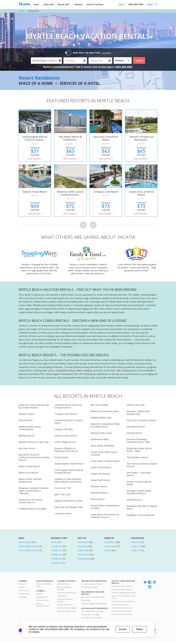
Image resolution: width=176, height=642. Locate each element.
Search (139, 60)
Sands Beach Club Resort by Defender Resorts (105, 515)
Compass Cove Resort (66, 413)
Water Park (83, 550)
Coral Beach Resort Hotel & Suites (69, 421)
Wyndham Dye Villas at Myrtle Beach (142, 507)
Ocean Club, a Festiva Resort (105, 461)
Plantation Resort (99, 492)
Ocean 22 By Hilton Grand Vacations (104, 453)
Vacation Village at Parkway (92, 584)
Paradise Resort (99, 486)
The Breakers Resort (137, 457)
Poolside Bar (84, 558)
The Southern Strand (28, 550)
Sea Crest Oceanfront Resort (141, 420)
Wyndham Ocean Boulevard (141, 515)
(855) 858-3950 (135, 4)
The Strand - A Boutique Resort (139, 474)
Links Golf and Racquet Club (68, 507)
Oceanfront (109, 542)
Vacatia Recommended (42, 604)
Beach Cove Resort (28, 472)
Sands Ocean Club (136, 404)
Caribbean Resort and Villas (32, 508)
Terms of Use (24, 590)
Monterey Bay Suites (101, 433)
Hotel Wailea (62, 596)
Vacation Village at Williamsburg (93, 603)
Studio (54, 542)
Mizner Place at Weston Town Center (123, 597)
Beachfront (83, 542)
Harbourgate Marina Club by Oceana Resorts (69, 471)
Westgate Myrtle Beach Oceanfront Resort (139, 492)
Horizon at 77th (63, 488)
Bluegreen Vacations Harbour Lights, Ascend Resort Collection (34, 491)
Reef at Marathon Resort (121, 611)
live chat (107, 67)
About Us (22, 584)
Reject (139, 629)
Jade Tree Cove (62, 494)
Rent (36, 4)
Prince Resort (98, 499)
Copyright (22, 597)
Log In (121, 4)
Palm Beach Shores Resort (122, 586)
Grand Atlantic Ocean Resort (69, 463)
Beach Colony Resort (29, 466)
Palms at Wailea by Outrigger (64, 588)
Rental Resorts (42, 597)
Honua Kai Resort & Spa (66, 592)
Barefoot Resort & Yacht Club (34, 442)
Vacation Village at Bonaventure (124, 592)
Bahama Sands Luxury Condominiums (30, 428)
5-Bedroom (56, 562)
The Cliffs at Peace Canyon (91, 618)
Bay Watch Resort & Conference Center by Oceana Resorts (34, 457)
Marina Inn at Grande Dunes (105, 411)
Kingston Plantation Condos (69, 500)
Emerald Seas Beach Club (122, 614)
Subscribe (48, 4)
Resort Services (95, 4)
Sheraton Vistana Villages (67, 608)
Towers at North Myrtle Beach (139, 483)
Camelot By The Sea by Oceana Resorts (30, 501)
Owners (78, 4)
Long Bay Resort (63, 513)
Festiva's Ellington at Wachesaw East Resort (66, 449)
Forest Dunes (61, 457)
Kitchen (107, 550)
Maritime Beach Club (101, 417)
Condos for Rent (42, 600)
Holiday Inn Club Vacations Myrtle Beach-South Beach (68, 480)
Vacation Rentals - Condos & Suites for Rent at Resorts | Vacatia (24, 3)
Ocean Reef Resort (100, 480)
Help (150, 4)
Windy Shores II (135, 499)
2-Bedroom (56, 550)
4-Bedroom (56, 558)
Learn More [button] (106, 53)
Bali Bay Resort (26, 435)
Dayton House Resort (66, 435)
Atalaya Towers (27, 413)
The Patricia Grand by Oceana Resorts (142, 465)
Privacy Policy (24, 594)
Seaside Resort (134, 433)
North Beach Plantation (102, 445)
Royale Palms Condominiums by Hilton (105, 506)
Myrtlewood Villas (100, 439)
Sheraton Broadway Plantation (65, 600)
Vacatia (39, 594)
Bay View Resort (27, 448)
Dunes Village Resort (65, 442)
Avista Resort (26, 420)
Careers (22, 587)
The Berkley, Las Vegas (90, 614)
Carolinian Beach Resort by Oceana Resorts (68, 406)
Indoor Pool (83, 554)
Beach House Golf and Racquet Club (30, 480)
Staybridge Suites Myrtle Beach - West (139, 449)
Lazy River (82, 546)
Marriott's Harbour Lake (66, 611)
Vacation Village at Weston (122, 589)
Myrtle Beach (25, 542)
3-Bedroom (56, 554)
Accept (122, 629)
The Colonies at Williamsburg (92, 597)
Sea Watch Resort (136, 426)
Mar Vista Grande (99, 404)
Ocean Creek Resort (101, 467)
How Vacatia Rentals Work (44, 585)
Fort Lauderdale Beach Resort (123, 601)
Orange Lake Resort (65, 604)
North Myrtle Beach (28, 546)
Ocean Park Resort (100, 473)
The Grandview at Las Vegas (92, 611)
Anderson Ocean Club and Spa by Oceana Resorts (34, 406)
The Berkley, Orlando (89, 587)
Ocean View (110, 546)
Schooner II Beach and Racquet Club (138, 412)
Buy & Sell (64, 4)
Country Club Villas (64, 429)
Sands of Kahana (63, 584)
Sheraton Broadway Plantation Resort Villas (138, 440)
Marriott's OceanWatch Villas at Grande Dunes (105, 425)
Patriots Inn (85, 600)
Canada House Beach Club (122, 608)
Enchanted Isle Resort (120, 604)
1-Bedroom (56, 546)
